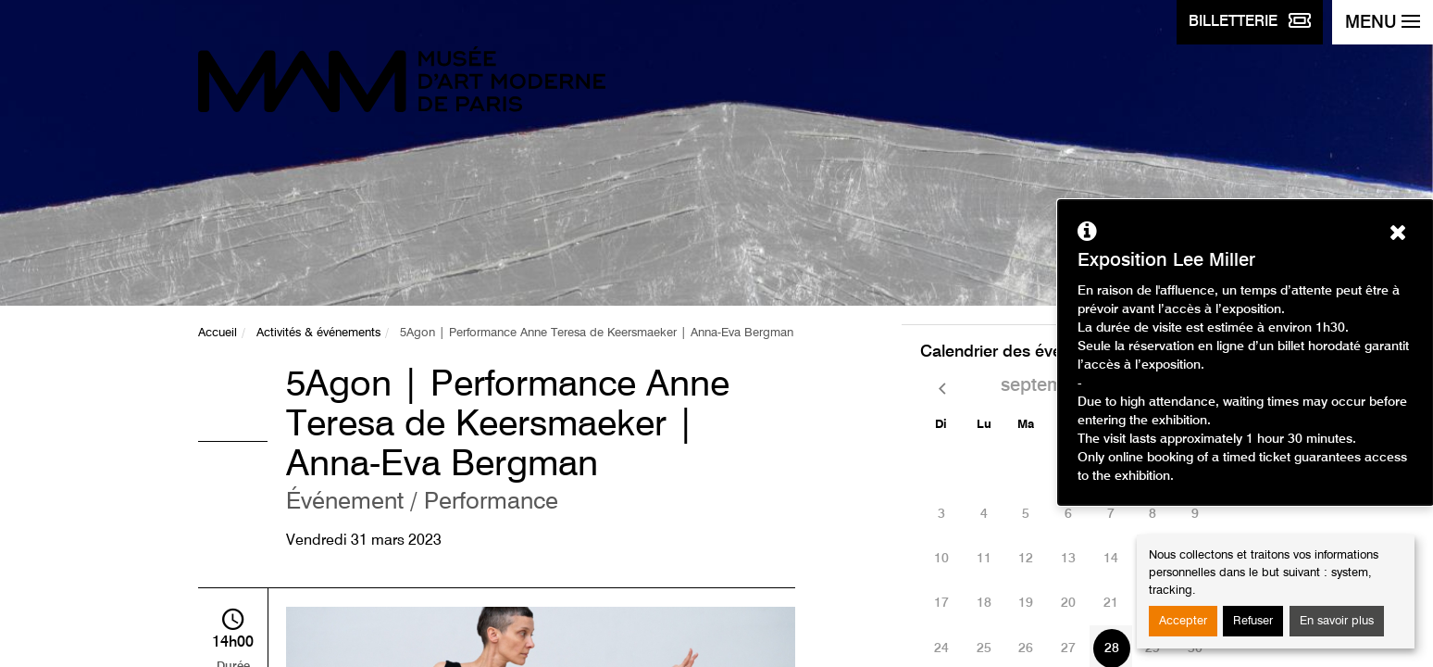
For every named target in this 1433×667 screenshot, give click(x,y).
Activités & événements (318, 333)
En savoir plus (1337, 621)
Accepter (1183, 621)
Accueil (217, 333)
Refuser (1253, 621)
